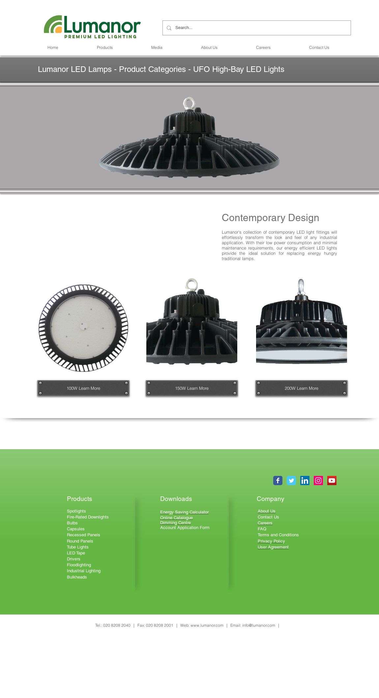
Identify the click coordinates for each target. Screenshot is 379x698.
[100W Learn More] (83, 388)
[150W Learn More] (192, 388)
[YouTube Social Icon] (331, 480)
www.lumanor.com (206, 625)
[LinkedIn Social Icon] (304, 480)
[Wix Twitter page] (291, 480)
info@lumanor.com (258, 625)
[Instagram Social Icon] (318, 480)
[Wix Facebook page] (277, 480)
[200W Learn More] (301, 388)
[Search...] (256, 28)
